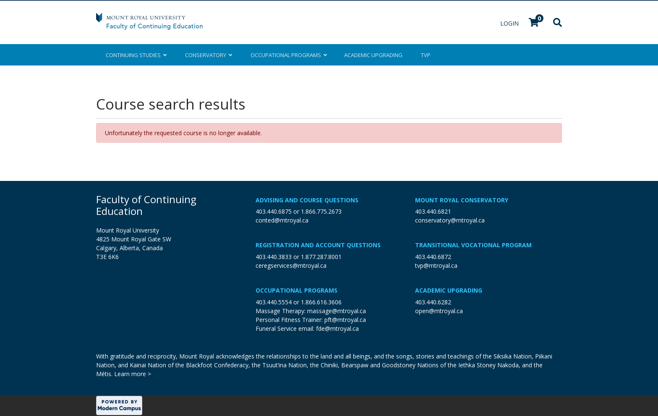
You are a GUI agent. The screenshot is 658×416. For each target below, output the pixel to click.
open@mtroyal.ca (439, 311)
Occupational (288, 55)
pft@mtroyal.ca (345, 320)
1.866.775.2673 (321, 211)
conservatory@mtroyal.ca (450, 220)
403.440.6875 (274, 211)
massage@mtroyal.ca (336, 311)
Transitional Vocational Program (473, 245)
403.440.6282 (433, 302)
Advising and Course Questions (307, 200)
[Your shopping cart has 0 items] (534, 23)
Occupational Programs (296, 290)
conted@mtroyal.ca (282, 220)
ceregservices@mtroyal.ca (291, 265)
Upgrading (373, 55)
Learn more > (132, 374)
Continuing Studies (136, 55)
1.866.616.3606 (321, 302)
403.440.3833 (274, 257)
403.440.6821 (433, 211)
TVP (426, 55)
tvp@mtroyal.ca (436, 265)
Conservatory (208, 55)
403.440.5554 (274, 302)
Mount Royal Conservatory (461, 200)
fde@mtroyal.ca (337, 328)
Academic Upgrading (448, 290)
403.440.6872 (433, 257)
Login (510, 23)
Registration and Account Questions (318, 245)
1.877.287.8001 (321, 257)
